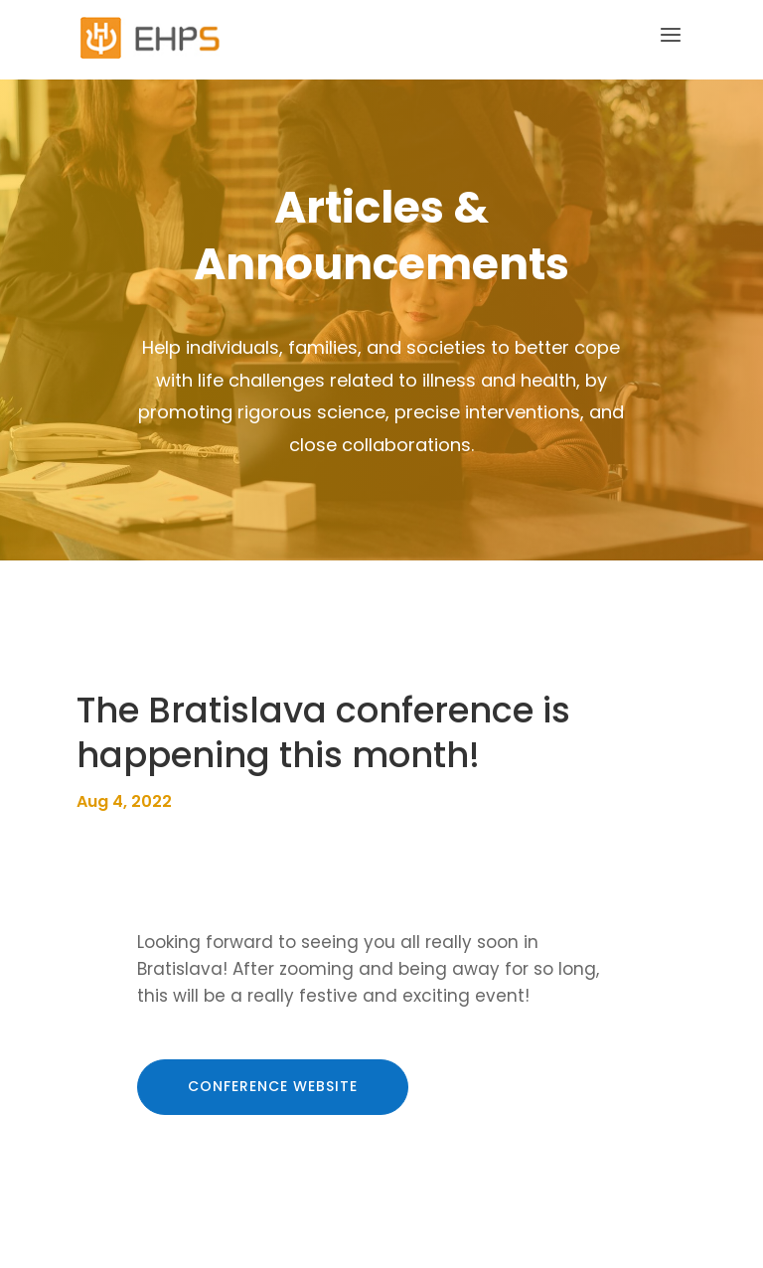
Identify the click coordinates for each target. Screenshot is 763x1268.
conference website (273, 1086)
